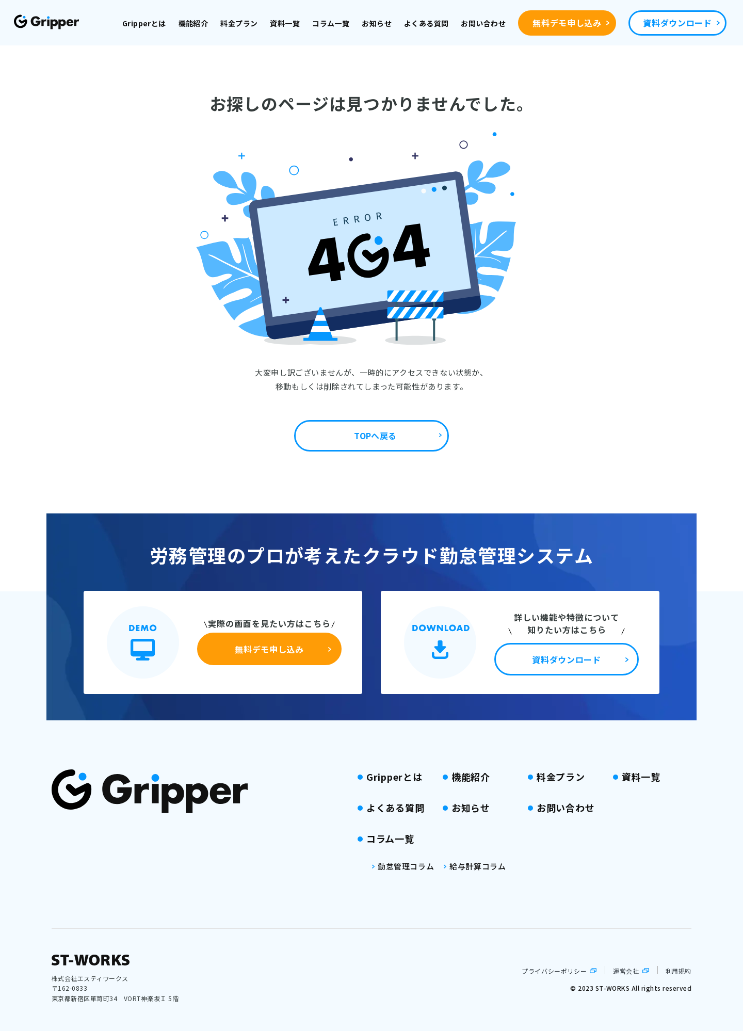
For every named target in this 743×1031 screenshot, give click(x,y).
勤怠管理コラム (406, 866)
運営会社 (626, 970)
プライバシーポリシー (554, 970)
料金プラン (238, 23)
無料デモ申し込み (566, 23)
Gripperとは (144, 23)
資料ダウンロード (677, 23)
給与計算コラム (477, 866)
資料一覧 (285, 23)
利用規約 (678, 970)
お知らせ (377, 23)
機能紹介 (193, 23)
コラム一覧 (330, 23)
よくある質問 (426, 23)
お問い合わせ (483, 23)
